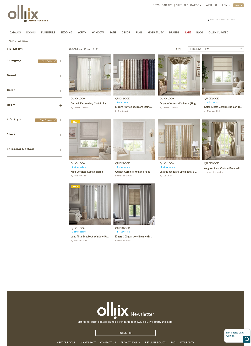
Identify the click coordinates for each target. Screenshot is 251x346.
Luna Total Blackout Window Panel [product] (90, 236)
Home (10, 41)
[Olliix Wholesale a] (23, 14)
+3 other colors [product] (122, 102)
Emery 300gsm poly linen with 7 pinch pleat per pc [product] (144, 236)
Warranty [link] (187, 342)
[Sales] (188, 32)
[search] (227, 19)
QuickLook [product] (78, 98)
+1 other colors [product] (211, 102)
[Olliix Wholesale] (54, 60)
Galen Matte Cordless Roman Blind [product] (224, 106)
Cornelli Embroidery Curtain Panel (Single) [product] (94, 103)
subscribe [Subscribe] (125, 332)
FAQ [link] (173, 342)
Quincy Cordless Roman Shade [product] (132, 171)
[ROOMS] (31, 32)
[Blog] (200, 32)
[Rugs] (139, 32)
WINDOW (23, 41)
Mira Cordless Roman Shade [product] (87, 171)
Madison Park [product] (214, 111)
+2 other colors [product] (78, 167)
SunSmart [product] (123, 111)
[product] (90, 75)
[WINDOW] (98, 32)
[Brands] (174, 32)
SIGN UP (238, 5)
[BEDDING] (66, 32)
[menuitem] (15, 32)
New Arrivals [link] (66, 342)
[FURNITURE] (48, 32)
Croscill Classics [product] (82, 107)
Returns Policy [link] (155, 342)
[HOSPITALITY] (155, 32)
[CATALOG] (15, 32)
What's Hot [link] (88, 342)
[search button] (207, 19)
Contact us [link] (108, 342)
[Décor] (126, 32)
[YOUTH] (82, 32)
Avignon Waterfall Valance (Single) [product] (179, 103)
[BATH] (113, 32)
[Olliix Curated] (218, 32)
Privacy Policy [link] (130, 342)
